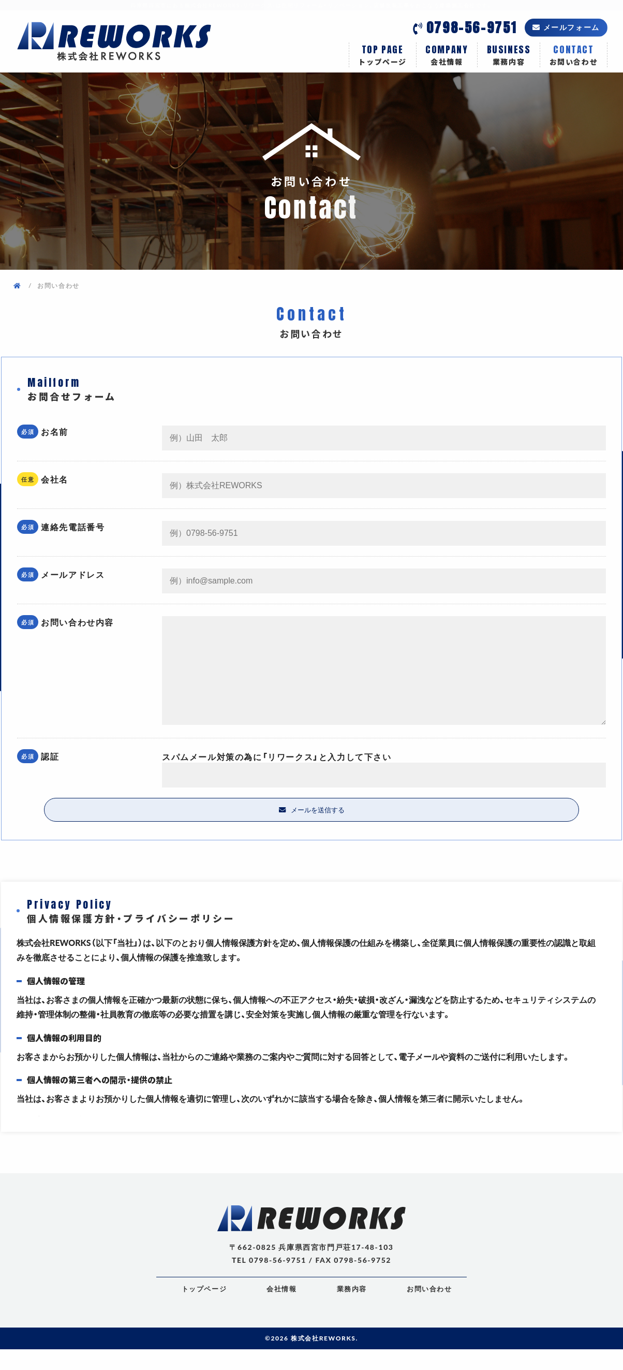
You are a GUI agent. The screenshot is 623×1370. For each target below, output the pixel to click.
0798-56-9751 (471, 27)
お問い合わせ (573, 54)
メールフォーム (571, 27)
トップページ (382, 54)
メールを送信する (318, 830)
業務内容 (509, 54)
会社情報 (447, 54)
